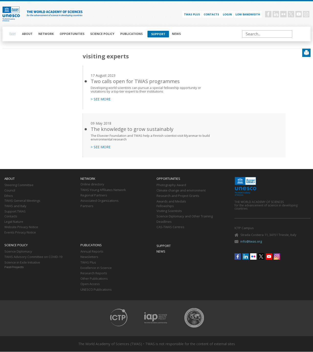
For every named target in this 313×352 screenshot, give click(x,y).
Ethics (8, 196)
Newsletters (89, 257)
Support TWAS (15, 211)
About (27, 34)
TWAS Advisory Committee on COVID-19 (33, 257)
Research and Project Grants (177, 196)
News (176, 34)
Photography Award (171, 185)
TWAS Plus (88, 263)
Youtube (298, 14)
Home (12, 34)
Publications (131, 34)
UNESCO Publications (96, 290)
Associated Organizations (99, 201)
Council (9, 190)
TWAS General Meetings (22, 201)
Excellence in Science (96, 268)
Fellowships (165, 206)
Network (46, 34)
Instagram (306, 14)
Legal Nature (13, 222)
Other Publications (94, 279)
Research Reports (93, 273)
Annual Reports (91, 252)
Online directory (92, 184)
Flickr (283, 14)
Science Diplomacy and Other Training (184, 216)
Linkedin (276, 14)
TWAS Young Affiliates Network (103, 190)
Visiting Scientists (169, 211)
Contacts (211, 14)
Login (227, 14)
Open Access (90, 284)
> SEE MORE (101, 99)
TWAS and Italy (15, 206)
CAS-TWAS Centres (170, 227)
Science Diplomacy (18, 252)
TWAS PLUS (192, 14)
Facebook (268, 14)
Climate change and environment (181, 190)
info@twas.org (251, 241)
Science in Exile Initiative (22, 263)
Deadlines (164, 222)
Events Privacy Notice (20, 233)
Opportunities (72, 34)
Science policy (102, 34)
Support (158, 34)
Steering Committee (19, 185)
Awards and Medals (171, 201)
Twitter (291, 14)
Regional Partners (93, 195)
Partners (86, 206)
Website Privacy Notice (21, 227)
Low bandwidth (247, 14)
